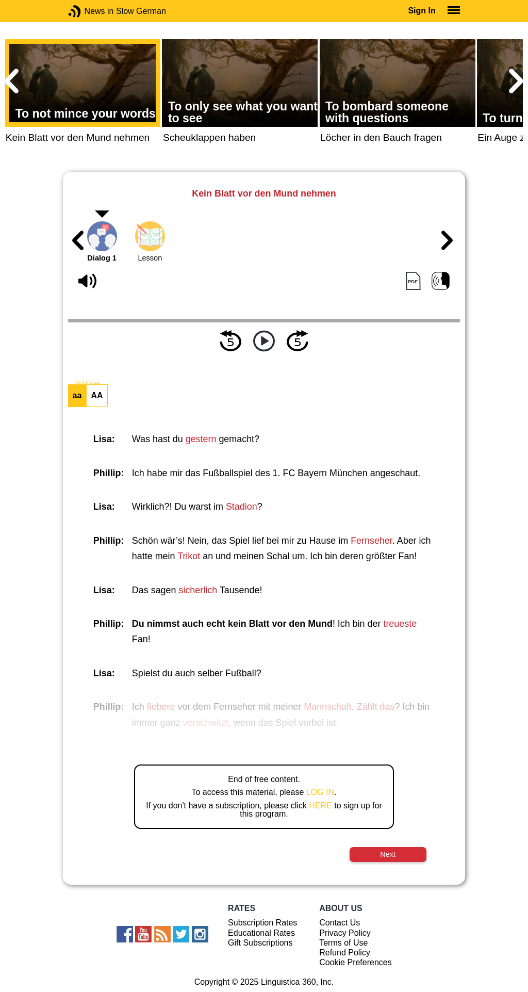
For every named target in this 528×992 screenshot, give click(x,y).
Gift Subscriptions (260, 942)
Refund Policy (344, 952)
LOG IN (320, 792)
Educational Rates (261, 933)
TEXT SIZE (87, 382)
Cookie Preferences (355, 962)
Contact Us (339, 922)
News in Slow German (90, 11)
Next (387, 854)
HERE (320, 805)
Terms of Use (343, 942)
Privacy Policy (345, 933)
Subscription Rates (262, 922)
